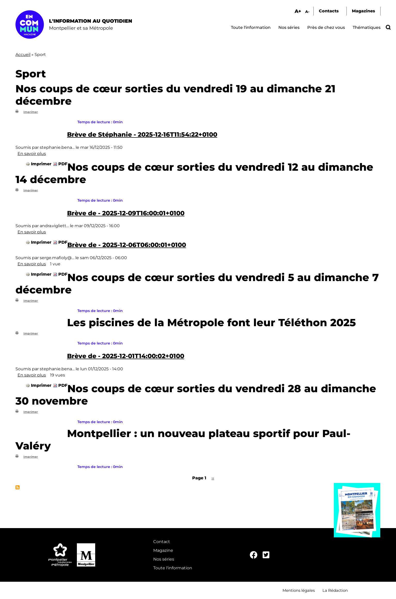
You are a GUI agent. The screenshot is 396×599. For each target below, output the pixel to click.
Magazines (363, 11)
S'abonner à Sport (17, 487)
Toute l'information (251, 27)
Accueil (22, 54)
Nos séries (289, 27)
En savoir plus (32, 153)
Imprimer (30, 112)
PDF (62, 163)
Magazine (163, 550)
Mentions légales (298, 590)
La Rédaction (335, 590)
